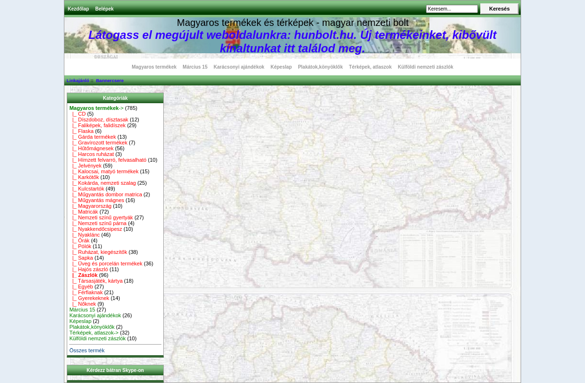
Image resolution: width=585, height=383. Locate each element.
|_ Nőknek (82, 304)
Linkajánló (78, 80)
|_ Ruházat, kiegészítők (98, 252)
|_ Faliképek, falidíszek (97, 125)
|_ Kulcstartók (86, 189)
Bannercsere (110, 80)
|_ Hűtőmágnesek (91, 148)
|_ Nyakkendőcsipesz (95, 229)
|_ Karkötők (84, 177)
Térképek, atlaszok (370, 67)
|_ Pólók (80, 246)
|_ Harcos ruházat (91, 154)
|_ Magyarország (90, 206)
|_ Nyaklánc (84, 235)
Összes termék (86, 350)
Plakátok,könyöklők (320, 67)
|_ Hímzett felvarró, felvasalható (107, 160)
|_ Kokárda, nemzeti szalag (102, 183)
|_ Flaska (81, 131)
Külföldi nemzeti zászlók (425, 67)
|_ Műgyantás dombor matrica (105, 194)
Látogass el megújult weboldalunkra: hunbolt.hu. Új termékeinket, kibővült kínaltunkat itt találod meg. (292, 41)
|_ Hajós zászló (88, 269)
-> (96, 108)
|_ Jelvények (85, 165)
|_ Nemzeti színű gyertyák (101, 217)
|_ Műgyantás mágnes (96, 200)
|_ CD (77, 114)
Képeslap (281, 67)
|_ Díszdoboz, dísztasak (98, 119)
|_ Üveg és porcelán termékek (105, 263)
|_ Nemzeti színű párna (97, 223)
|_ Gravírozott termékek (98, 142)
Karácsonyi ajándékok (239, 67)
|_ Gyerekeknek (89, 298)
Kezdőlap (78, 9)
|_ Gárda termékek (92, 137)
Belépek (104, 9)
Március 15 (195, 67)
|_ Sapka (81, 258)
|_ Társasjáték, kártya (95, 281)
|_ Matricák (83, 212)
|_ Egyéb (81, 286)
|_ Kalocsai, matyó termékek (103, 171)
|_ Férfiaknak (86, 292)
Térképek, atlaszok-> (93, 332)
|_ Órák (79, 240)
